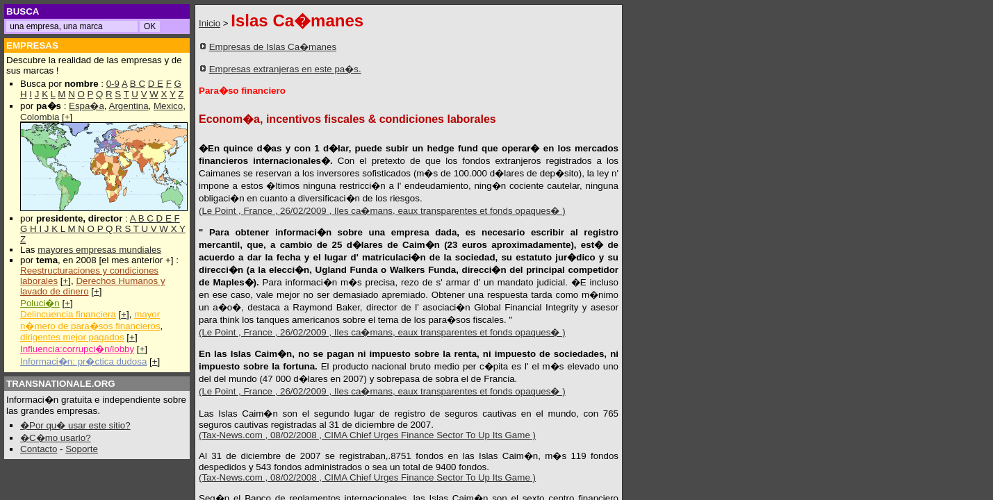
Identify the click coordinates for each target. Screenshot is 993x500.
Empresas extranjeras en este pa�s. (285, 69)
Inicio (209, 23)
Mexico (168, 106)
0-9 (113, 83)
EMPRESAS (32, 45)
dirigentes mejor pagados (72, 337)
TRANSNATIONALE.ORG (60, 383)
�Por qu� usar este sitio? (75, 425)
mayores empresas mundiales (99, 249)
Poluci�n (40, 303)
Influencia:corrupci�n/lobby (77, 349)
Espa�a (86, 106)
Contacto (38, 449)
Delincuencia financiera (68, 314)
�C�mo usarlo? (55, 438)
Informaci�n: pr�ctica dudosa (83, 361)
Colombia (39, 117)
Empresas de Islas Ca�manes (272, 47)
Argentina (129, 106)
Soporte (81, 449)
